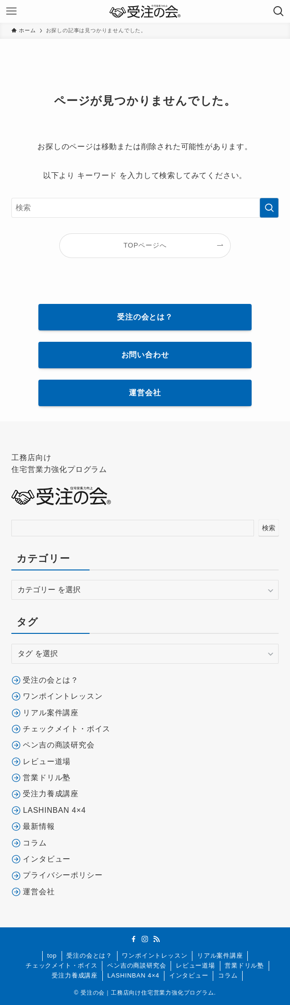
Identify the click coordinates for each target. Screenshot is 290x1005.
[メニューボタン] (11, 11)
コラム (227, 975)
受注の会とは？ (89, 955)
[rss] (156, 939)
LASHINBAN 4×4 (134, 975)
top (51, 955)
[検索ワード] (144, 208)
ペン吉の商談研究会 (136, 965)
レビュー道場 (195, 965)
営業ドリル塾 (244, 965)
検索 (268, 528)
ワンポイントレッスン (154, 955)
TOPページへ (145, 245)
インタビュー (188, 975)
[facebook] (133, 939)
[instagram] (145, 939)
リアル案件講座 (220, 955)
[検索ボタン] (278, 11)
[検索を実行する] (269, 208)
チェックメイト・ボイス (62, 965)
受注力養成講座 (75, 975)
